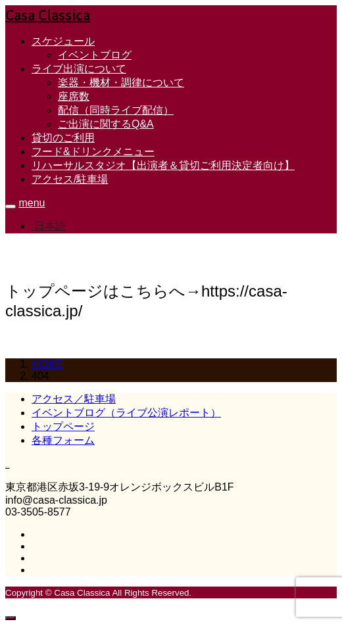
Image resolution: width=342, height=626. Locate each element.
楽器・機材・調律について (121, 82)
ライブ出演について (79, 68)
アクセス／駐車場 (74, 398)
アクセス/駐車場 (70, 179)
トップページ (63, 426)
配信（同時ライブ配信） (116, 110)
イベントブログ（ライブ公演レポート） (126, 412)
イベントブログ (95, 54)
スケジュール (63, 41)
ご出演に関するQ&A (106, 124)
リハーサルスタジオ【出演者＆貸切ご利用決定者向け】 (163, 165)
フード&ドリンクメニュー (93, 151)
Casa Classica (47, 14)
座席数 (73, 96)
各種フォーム (63, 440)
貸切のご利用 (63, 137)
